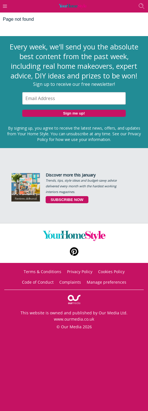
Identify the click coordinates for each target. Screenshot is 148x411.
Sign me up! (74, 113)
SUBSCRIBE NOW (67, 200)
